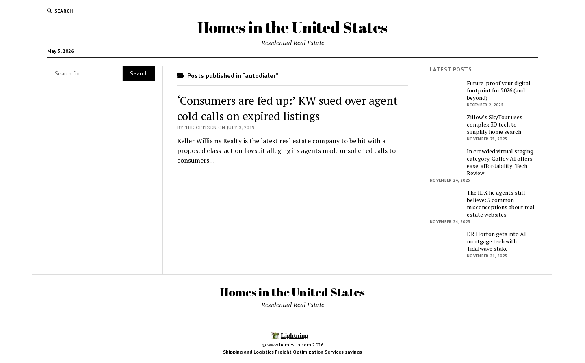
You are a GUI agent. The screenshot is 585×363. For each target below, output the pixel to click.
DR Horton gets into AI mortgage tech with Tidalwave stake (496, 241)
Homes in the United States (292, 27)
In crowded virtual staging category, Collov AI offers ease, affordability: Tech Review (500, 162)
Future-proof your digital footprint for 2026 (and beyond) (499, 90)
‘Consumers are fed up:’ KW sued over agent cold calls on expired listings (287, 108)
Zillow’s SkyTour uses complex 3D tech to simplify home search (494, 124)
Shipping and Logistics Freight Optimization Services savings (292, 352)
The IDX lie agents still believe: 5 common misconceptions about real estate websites (501, 203)
